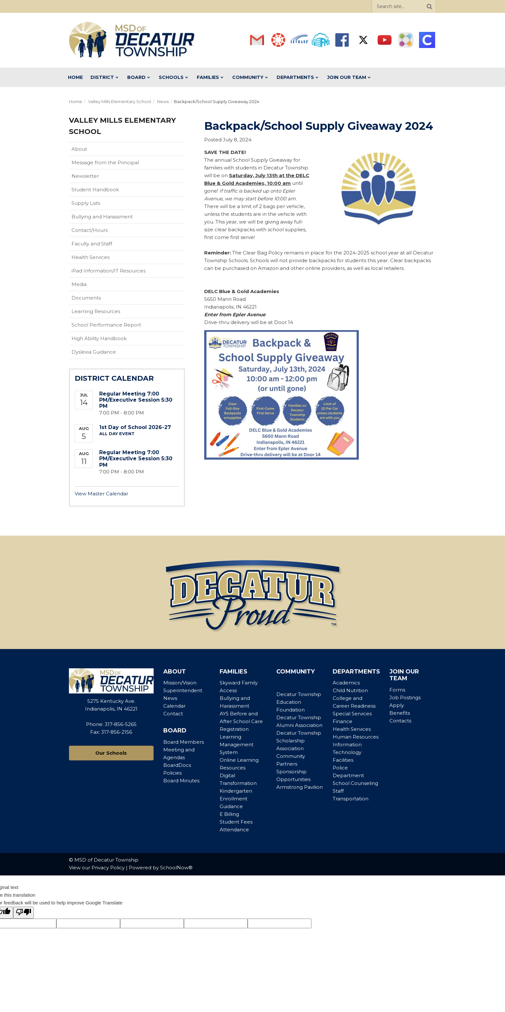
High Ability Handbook (99, 338)
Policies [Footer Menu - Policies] (172, 773)
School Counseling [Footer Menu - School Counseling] (355, 783)
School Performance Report (116, 326)
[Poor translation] (23, 913)
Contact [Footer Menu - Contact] (173, 714)
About (79, 149)
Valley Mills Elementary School (119, 101)
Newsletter (85, 176)
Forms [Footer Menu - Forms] (397, 690)
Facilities (343, 760)
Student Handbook (105, 191)
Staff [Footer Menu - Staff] (338, 791)
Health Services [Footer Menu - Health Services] (352, 729)
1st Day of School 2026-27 (135, 427)
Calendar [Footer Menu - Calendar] (174, 706)
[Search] (429, 6)
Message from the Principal (105, 162)
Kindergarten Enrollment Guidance (236, 798)
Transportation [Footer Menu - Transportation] (350, 799)
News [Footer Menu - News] (170, 698)
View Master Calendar (101, 494)
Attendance (234, 829)
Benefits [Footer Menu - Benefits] (399, 713)
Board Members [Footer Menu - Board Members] (183, 742)
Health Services (90, 257)
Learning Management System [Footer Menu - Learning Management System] (236, 744)
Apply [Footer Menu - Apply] (396, 705)
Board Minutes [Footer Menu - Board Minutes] (181, 781)
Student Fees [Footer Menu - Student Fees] (236, 822)
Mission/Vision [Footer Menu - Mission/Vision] (179, 683)
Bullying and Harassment (102, 217)
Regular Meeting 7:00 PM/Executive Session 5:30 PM (135, 400)
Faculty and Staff (91, 244)
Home (75, 101)
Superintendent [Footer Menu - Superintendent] (182, 690)
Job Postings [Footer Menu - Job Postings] (405, 697)
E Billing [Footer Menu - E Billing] (229, 814)
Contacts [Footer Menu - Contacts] (400, 721)
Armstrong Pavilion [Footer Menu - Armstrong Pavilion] (299, 787)
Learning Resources (95, 311)
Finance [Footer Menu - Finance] (342, 721)
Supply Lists (85, 203)
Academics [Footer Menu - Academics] (346, 683)
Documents (86, 298)
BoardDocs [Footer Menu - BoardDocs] (177, 765)
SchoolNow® (176, 867)
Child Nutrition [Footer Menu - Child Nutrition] (350, 690)
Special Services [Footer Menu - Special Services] (352, 714)
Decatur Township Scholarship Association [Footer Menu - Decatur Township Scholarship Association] (298, 740)
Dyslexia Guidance (93, 352)
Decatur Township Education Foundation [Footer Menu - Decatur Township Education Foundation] (298, 702)
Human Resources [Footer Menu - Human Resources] (355, 737)
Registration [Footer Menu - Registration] (234, 729)
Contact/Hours (89, 230)
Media (79, 284)
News (163, 101)
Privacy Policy (108, 867)
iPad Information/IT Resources (108, 271)
